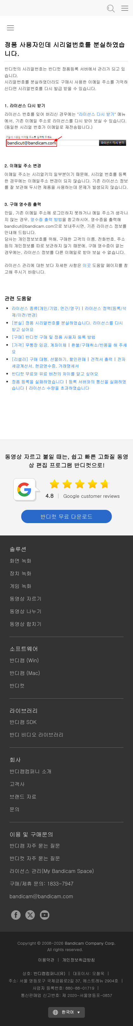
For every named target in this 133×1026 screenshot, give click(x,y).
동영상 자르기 (25, 598)
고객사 (17, 784)
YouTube (44, 915)
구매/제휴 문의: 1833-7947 (41, 883)
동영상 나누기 (25, 611)
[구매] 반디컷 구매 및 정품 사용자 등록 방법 (53, 337)
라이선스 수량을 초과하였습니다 (59, 388)
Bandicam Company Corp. (90, 943)
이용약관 (46, 960)
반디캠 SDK (23, 722)
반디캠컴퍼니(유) (49, 973)
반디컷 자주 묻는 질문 (35, 858)
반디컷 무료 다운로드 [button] (66, 516)
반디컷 (17, 685)
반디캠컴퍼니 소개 (31, 771)
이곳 (87, 265)
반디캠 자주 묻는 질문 (35, 845)
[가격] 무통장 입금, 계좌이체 (39, 345)
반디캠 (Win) (24, 660)
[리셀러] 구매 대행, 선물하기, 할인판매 (49, 359)
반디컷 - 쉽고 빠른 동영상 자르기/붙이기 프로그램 (36, 8)
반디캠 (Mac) (25, 673)
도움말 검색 (110, 8)
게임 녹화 (20, 586)
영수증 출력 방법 (46, 219)
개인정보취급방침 (78, 960)
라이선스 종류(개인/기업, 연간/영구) (46, 308)
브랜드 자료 (23, 796)
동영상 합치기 (25, 623)
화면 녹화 (20, 560)
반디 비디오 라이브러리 (37, 734)
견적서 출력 (101, 359)
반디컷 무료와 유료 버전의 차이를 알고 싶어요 (55, 374)
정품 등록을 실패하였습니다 (38, 382)
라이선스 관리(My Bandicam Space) (52, 871)
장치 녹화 (20, 573)
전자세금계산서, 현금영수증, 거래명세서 (69, 362)
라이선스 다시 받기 (97, 114)
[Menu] (125, 8)
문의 (15, 809)
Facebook (16, 915)
